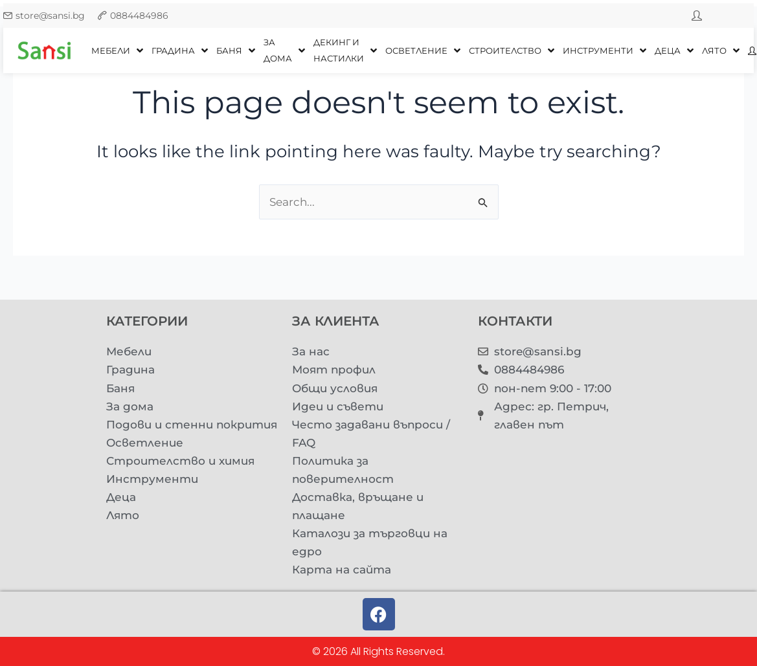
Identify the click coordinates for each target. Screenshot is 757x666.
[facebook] (722, 15)
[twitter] (697, 15)
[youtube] (748, 15)
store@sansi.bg (50, 15)
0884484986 (139, 15)
